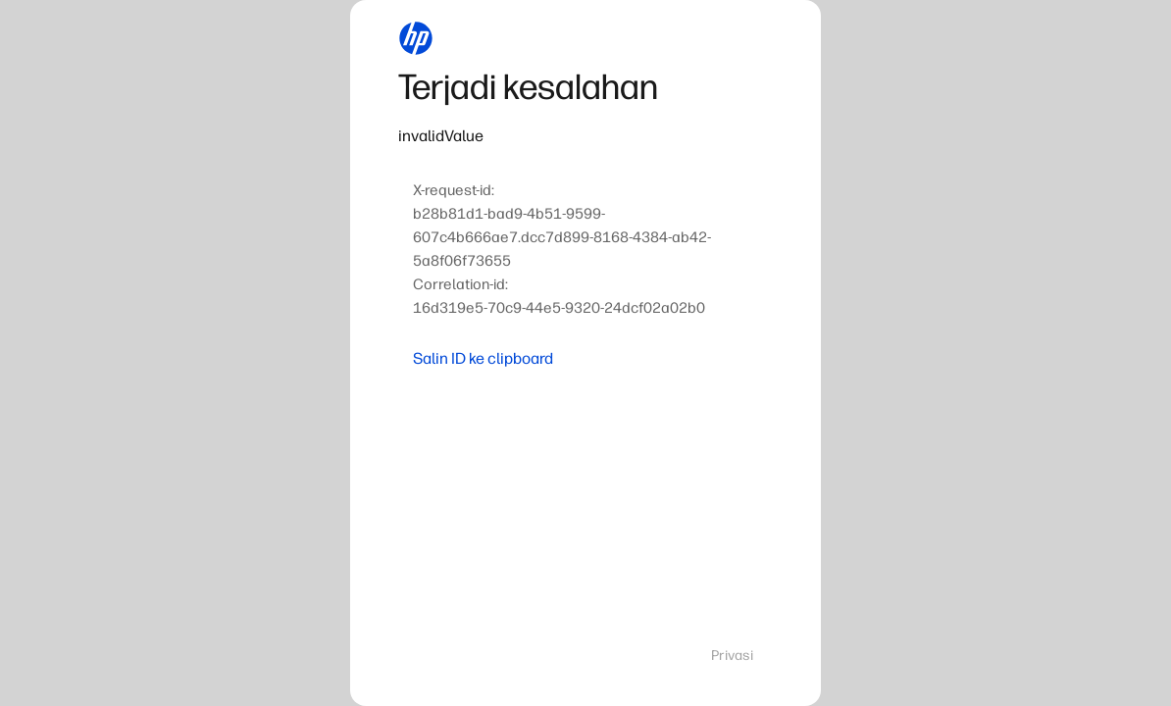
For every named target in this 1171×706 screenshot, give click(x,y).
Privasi (732, 655)
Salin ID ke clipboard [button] (483, 358)
